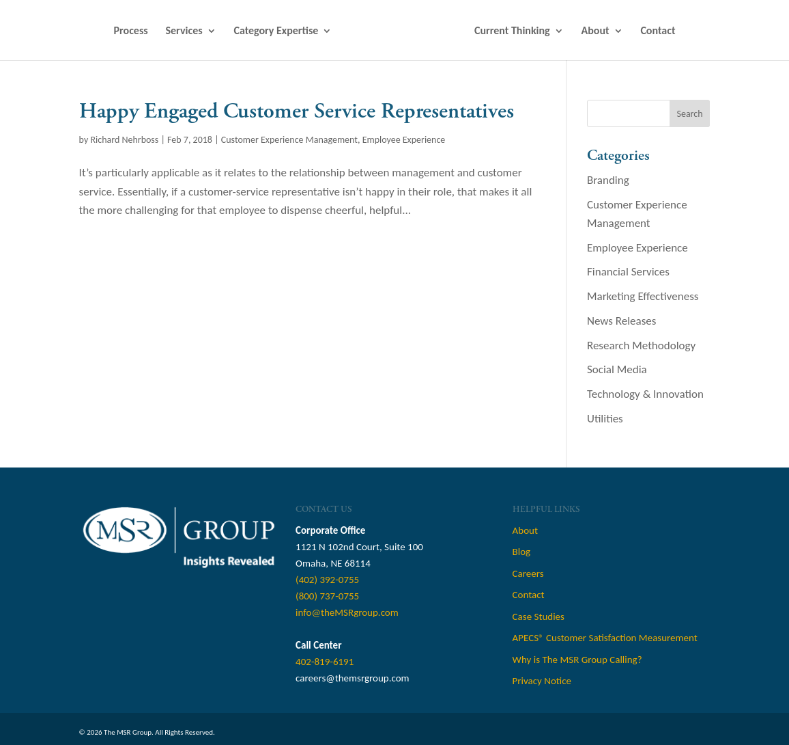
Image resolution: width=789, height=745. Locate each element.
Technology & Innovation (645, 394)
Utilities (605, 418)
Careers (528, 573)
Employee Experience (404, 140)
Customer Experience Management (289, 140)
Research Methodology (641, 345)
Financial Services (628, 272)
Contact (657, 31)
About (595, 31)
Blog (522, 551)
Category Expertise (275, 31)
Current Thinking (512, 31)
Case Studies (538, 616)
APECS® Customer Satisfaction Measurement (605, 638)
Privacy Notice (542, 681)
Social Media (617, 369)
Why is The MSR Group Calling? (577, 659)
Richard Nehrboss (124, 140)
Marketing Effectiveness (642, 296)
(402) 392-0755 (327, 579)
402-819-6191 (325, 661)
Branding (608, 180)
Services (184, 31)
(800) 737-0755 (327, 596)
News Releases (622, 321)
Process (131, 31)
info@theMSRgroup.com (347, 612)
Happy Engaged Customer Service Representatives (296, 111)
